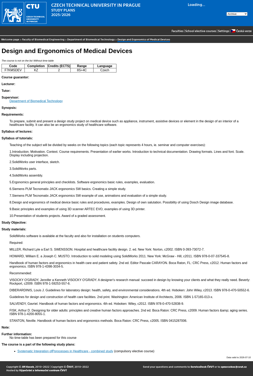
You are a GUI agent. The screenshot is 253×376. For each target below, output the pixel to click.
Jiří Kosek (28, 366)
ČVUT (70, 366)
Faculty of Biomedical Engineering (43, 39)
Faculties (177, 31)
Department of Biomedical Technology (91, 39)
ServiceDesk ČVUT (202, 366)
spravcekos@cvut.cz (234, 366)
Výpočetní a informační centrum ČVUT (43, 370)
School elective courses (200, 31)
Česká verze (241, 31)
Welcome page (10, 39)
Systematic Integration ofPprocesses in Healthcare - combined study (65, 351)
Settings (223, 31)
